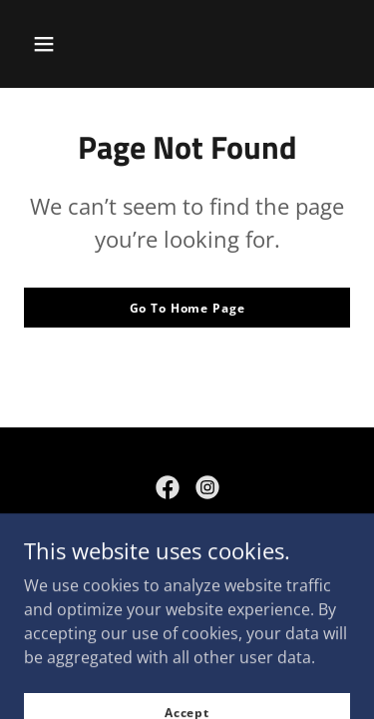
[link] (167, 487)
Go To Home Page (187, 308)
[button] (44, 44)
